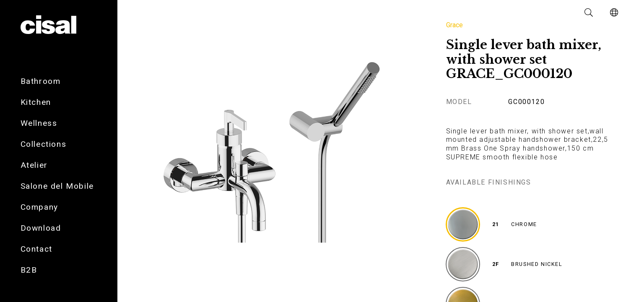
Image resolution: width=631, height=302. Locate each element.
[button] (589, 12)
